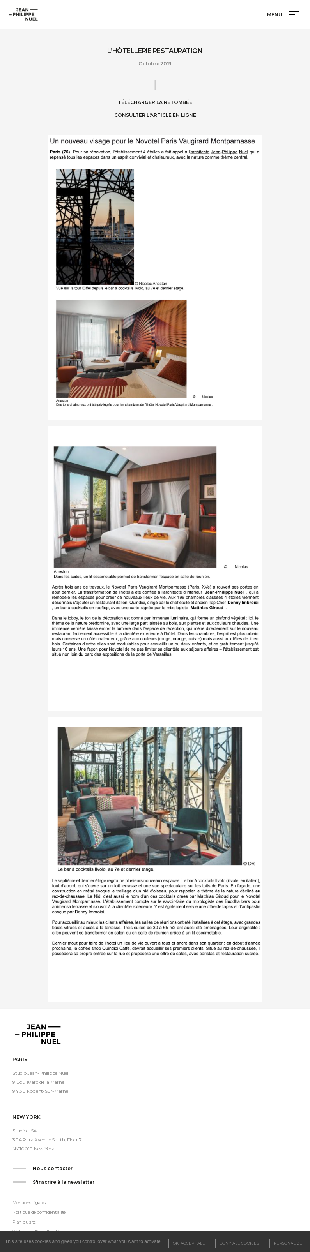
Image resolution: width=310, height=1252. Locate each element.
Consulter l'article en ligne (155, 115)
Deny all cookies (239, 1243)
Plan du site (24, 1222)
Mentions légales (29, 1202)
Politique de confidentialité (39, 1212)
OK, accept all (189, 1243)
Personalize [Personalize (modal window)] (288, 1243)
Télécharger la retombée (155, 102)
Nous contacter (53, 1168)
